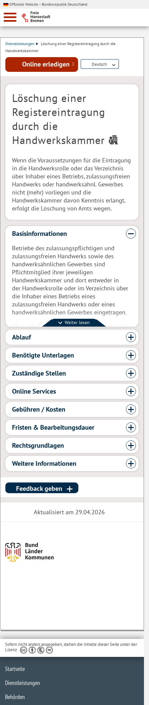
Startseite (15, 669)
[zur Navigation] (10, 17)
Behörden (15, 697)
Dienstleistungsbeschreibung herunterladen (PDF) (123, 64)
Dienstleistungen (21, 43)
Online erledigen (46, 64)
